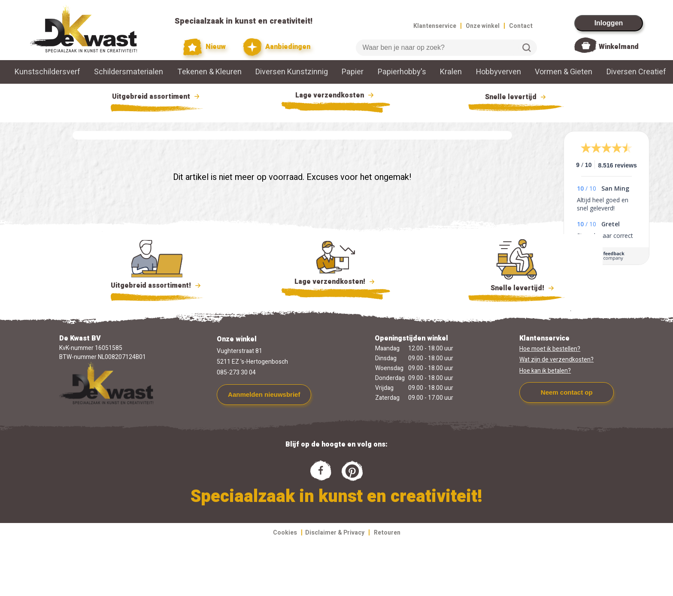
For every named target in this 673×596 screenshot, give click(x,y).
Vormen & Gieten (563, 72)
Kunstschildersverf (47, 72)
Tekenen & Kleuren (209, 72)
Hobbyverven (498, 72)
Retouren (387, 532)
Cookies (285, 532)
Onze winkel (483, 25)
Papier (353, 72)
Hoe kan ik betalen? (545, 370)
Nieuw (204, 47)
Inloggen (608, 23)
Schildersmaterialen (128, 72)
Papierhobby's (402, 72)
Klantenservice (434, 25)
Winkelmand (619, 47)
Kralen (451, 72)
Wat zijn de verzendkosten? (556, 359)
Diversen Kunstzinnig (291, 72)
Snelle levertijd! (516, 287)
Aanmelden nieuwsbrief (264, 394)
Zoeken (526, 47)
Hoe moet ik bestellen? (549, 348)
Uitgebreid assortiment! (157, 285)
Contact (521, 25)
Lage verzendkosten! (335, 283)
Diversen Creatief (636, 72)
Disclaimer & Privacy (334, 532)
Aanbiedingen (276, 47)
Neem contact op (567, 392)
